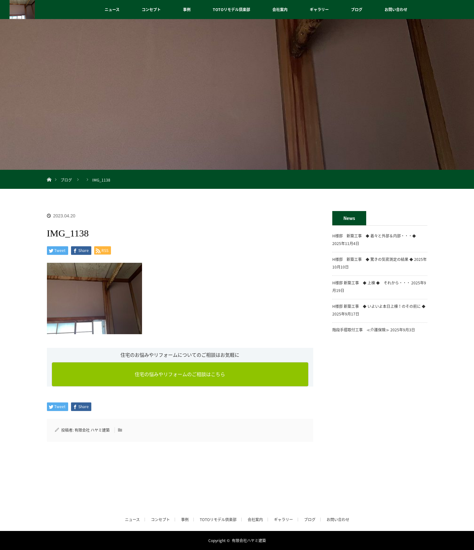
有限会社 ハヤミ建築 (92, 430)
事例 (187, 9)
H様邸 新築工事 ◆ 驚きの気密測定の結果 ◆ (372, 259)
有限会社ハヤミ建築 (249, 540)
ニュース (112, 9)
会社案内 (280, 9)
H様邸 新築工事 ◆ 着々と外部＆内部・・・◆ (376, 236)
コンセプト (151, 9)
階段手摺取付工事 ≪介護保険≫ (360, 330)
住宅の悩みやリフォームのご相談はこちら (180, 374)
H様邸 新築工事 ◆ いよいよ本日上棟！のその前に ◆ (378, 306)
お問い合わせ (396, 9)
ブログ (356, 9)
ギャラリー (319, 9)
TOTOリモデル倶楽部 (231, 9)
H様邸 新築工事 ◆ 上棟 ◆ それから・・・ (371, 283)
